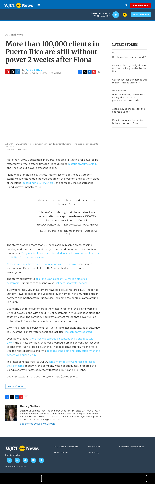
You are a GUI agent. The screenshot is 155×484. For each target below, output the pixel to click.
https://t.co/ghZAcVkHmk (51, 224)
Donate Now (141, 5)
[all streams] (141, 14)
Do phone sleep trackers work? (129, 57)
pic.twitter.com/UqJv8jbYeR (82, 224)
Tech (114, 53)
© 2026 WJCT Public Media (16, 467)
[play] (116, 14)
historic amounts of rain (82, 163)
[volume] (125, 15)
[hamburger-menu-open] (38, 5)
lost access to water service (71, 283)
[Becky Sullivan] (11, 413)
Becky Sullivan (34, 70)
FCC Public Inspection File (66, 447)
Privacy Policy (93, 447)
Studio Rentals (61, 453)
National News (14, 34)
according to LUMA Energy (39, 182)
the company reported (78, 331)
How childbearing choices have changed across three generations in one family (128, 97)
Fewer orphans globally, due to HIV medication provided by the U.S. (129, 68)
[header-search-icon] (126, 5)
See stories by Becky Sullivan (37, 423)
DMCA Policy (93, 453)
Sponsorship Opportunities (131, 447)
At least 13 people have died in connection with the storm (41, 264)
